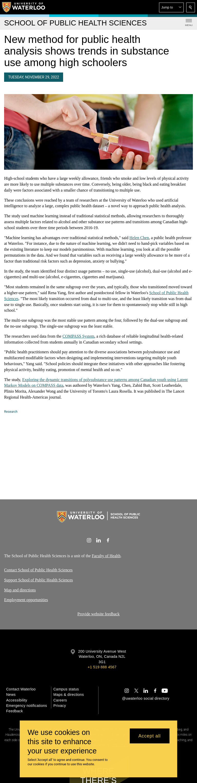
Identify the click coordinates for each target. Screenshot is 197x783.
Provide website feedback (98, 614)
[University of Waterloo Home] (24, 7)
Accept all (149, 736)
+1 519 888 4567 (102, 667)
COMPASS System (78, 336)
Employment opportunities (26, 600)
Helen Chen (139, 238)
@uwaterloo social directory (145, 698)
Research (10, 411)
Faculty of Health (106, 556)
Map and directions (20, 590)
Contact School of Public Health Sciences (38, 570)
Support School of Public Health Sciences (38, 580)
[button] (171, 7)
